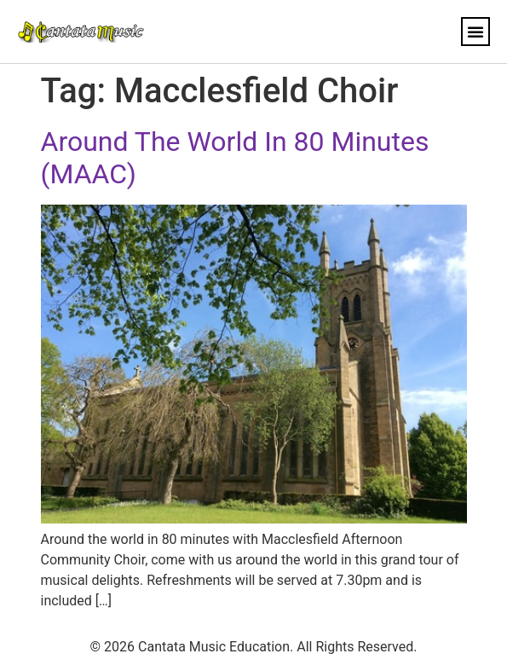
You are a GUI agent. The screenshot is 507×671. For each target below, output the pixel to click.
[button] (475, 31)
